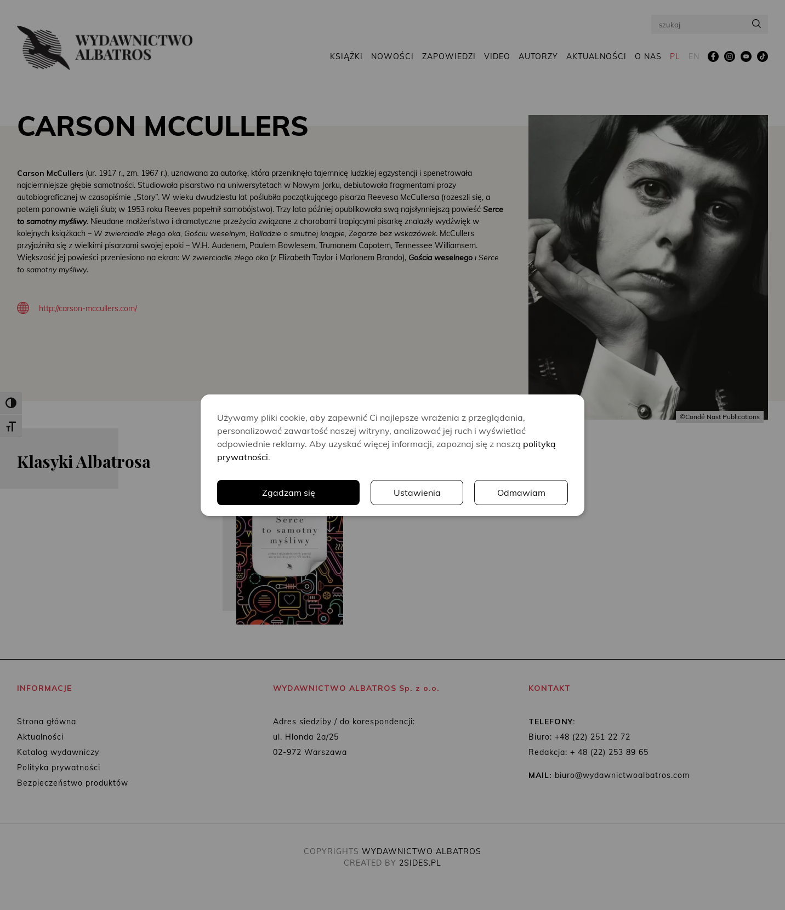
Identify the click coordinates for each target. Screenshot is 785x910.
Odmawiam (521, 492)
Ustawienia (417, 492)
